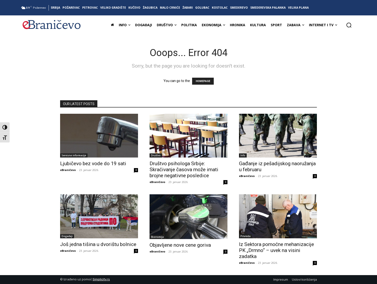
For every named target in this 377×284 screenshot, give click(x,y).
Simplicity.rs (101, 279)
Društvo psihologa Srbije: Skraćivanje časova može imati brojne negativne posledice (184, 169)
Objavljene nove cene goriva (180, 245)
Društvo (156, 155)
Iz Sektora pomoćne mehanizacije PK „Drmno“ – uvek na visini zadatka (276, 250)
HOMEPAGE (203, 81)
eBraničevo (68, 170)
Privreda (245, 236)
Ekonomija (157, 237)
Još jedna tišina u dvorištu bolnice (98, 244)
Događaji (67, 236)
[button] (349, 25)
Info (242, 155)
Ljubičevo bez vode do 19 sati (93, 163)
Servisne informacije (74, 155)
